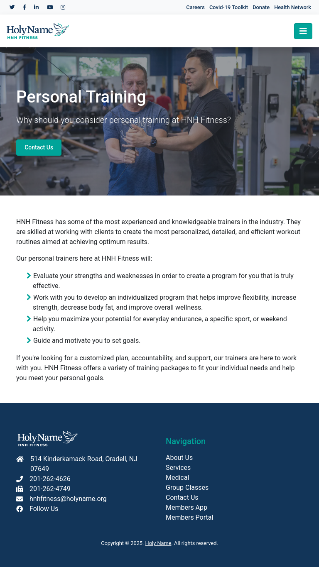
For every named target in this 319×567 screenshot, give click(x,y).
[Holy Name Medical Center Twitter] (12, 7)
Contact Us (39, 147)
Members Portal (189, 517)
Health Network (292, 7)
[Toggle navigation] (303, 31)
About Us (179, 458)
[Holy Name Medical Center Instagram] (63, 7)
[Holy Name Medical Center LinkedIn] (36, 7)
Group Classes (187, 487)
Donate (261, 7)
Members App (186, 507)
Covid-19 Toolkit (228, 7)
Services (178, 468)
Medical (177, 477)
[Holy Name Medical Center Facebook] (24, 7)
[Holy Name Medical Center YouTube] (50, 7)
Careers (195, 7)
